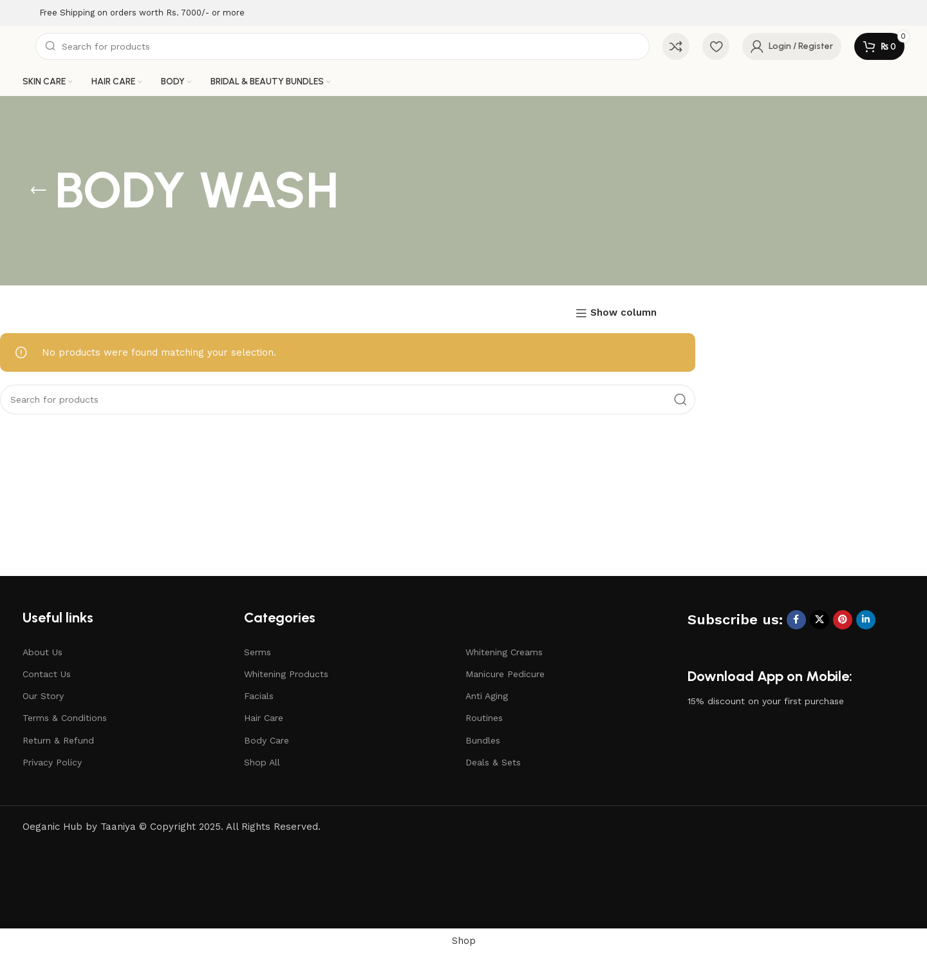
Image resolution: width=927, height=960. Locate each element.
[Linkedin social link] (866, 619)
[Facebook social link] (796, 619)
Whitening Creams (504, 652)
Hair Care (263, 718)
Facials (259, 696)
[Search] (342, 46)
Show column (623, 313)
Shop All (262, 762)
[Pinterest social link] (842, 619)
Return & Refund (58, 740)
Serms (257, 652)
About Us (42, 652)
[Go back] (39, 191)
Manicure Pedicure (505, 674)
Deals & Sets (493, 762)
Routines (484, 718)
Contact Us (47, 674)
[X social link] (819, 619)
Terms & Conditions (65, 718)
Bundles (482, 740)
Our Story (43, 696)
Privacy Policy (52, 762)
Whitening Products (286, 674)
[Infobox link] (134, 13)
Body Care (266, 740)
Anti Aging (486, 696)
